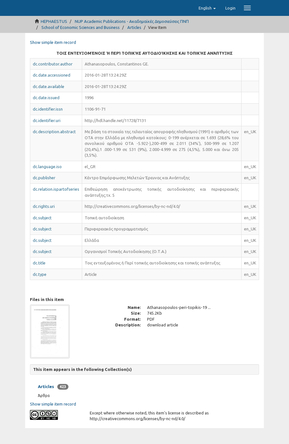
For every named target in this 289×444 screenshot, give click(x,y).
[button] (207, 24)
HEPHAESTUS (54, 37)
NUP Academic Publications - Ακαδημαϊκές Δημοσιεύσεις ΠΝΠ (132, 37)
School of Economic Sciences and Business (80, 43)
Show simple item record (53, 58)
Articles (134, 43)
